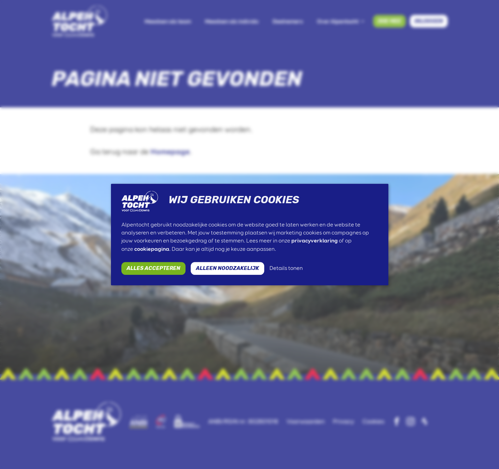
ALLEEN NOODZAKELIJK (227, 268)
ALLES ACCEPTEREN (153, 268)
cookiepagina (151, 249)
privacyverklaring (314, 241)
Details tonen (286, 268)
